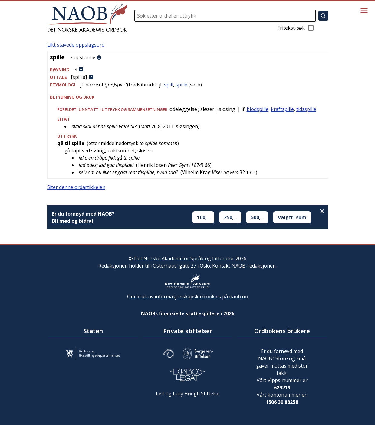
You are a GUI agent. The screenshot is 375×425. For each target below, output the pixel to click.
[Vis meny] (364, 10)
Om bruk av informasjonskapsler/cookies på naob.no (187, 296)
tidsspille (306, 109)
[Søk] (323, 16)
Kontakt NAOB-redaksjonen (244, 265)
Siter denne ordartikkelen (76, 187)
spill (168, 84)
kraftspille (282, 109)
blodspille (257, 109)
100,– (203, 217)
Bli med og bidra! (72, 221)
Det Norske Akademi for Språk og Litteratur (184, 258)
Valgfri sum (292, 217)
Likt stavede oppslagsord (75, 44)
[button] (187, 69)
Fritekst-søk (296, 27)
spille (181, 84)
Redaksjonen (113, 265)
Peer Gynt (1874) (185, 165)
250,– (230, 217)
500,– (257, 217)
